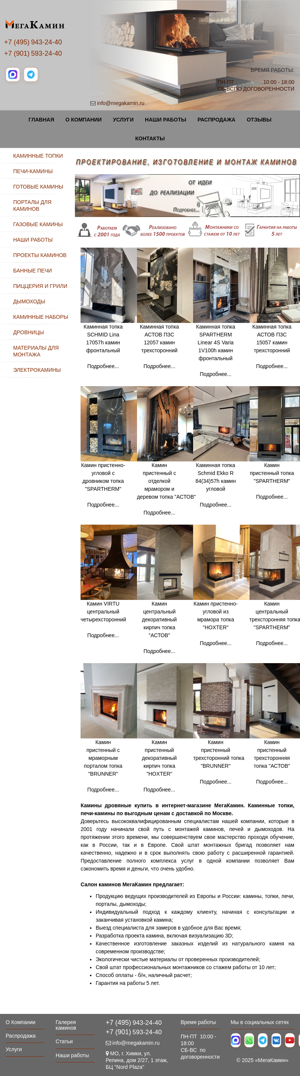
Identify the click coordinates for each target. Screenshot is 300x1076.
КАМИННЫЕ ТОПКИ (38, 156)
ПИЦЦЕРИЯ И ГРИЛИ (40, 286)
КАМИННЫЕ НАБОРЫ (40, 317)
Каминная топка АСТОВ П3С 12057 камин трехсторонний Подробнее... (165, 325)
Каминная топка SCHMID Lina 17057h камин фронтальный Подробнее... (109, 325)
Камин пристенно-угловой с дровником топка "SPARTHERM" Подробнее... (109, 463)
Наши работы (165, 120)
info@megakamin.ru (121, 103)
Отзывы (259, 120)
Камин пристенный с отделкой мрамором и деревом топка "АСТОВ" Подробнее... (166, 467)
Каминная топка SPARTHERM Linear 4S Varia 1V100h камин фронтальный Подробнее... (221, 329)
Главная (41, 120)
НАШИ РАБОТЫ (33, 240)
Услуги (123, 120)
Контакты (149, 138)
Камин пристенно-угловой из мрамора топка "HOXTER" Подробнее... (221, 602)
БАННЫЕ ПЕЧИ (32, 271)
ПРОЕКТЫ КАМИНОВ (40, 255)
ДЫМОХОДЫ (29, 301)
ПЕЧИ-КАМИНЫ (33, 171)
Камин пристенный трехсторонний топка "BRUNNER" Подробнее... (221, 740)
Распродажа (217, 120)
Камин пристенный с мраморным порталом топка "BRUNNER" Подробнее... (103, 766)
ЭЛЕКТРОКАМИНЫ (37, 370)
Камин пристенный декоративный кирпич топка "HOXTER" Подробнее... (165, 744)
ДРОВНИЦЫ (28, 332)
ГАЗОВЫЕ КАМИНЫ (38, 224)
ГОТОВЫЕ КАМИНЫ (38, 187)
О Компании (83, 120)
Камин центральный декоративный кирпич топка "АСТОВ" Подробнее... (165, 606)
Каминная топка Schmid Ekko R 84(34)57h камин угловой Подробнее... (221, 463)
